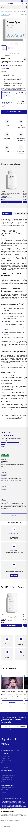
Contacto (3, 773)
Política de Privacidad (6, 779)
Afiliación (3, 762)
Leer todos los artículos (14, 707)
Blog (2, 794)
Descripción (6, 213)
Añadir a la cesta (11, 202)
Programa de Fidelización (7, 787)
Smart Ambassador (6, 765)
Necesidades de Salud (8, 11)
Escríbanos (14, 575)
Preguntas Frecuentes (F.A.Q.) (8, 775)
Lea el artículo (12, 702)
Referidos (3, 792)
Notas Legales (4, 767)
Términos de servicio (11, 730)
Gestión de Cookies (5, 782)
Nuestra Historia (5, 758)
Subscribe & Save (5, 790)
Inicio (2, 11)
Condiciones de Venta (6, 777)
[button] (16, 43)
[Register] (22, 727)
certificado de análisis (14, 53)
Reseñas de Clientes (6, 760)
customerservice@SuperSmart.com (7, 747)
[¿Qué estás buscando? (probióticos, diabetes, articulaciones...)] (14, 7)
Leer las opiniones (18, 65)
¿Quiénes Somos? (5, 756)
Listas (13, 676)
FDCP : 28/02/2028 (6, 55)
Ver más (14, 515)
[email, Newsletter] (14, 726)
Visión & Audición (16, 11)
